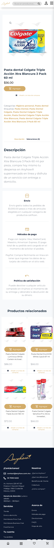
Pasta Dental (21, 109)
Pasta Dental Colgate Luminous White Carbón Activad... (15, 356)
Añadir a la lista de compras (27, 95)
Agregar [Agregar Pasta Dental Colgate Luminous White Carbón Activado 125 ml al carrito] (15, 349)
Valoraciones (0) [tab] (33, 139)
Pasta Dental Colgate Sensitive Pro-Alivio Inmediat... (41, 414)
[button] (10, 22)
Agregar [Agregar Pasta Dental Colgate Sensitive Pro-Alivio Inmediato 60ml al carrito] (41, 406)
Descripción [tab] (19, 139)
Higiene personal (25, 105)
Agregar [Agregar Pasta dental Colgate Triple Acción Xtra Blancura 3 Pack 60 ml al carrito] (15, 88)
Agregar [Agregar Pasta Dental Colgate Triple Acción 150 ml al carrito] (15, 406)
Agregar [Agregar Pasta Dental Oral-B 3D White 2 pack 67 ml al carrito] (41, 349)
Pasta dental (41, 105)
